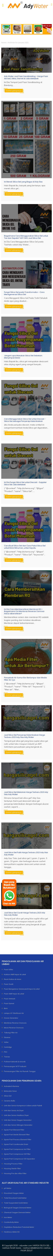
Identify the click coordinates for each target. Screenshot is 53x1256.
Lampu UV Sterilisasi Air (14, 1013)
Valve (6, 1042)
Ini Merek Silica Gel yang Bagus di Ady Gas (23, 182)
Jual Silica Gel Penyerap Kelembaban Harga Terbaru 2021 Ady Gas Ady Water (24, 736)
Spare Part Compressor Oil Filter (17, 1154)
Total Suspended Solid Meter (16, 1203)
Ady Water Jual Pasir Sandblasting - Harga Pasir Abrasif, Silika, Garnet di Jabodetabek (26, 77)
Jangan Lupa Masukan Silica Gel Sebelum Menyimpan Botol (23, 356)
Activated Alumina (11, 1086)
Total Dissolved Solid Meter (15, 1198)
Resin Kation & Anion (12, 979)
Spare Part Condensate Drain (16, 1144)
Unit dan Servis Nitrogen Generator (18, 1125)
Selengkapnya (13, 91)
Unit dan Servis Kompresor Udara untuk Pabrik (23, 1105)
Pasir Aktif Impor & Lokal (14, 994)
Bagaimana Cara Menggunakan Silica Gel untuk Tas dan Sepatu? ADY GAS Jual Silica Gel (26, 237)
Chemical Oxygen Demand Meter (17, 1212)
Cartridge (8, 1047)
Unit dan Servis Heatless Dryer (16, 1115)
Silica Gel (7, 1096)
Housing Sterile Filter (12, 1168)
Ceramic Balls (9, 1101)
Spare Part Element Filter (14, 1130)
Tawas (7, 1057)
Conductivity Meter (11, 1222)
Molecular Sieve (10, 1091)
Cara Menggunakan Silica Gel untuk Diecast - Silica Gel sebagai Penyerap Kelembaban (25, 420)
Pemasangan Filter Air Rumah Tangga (19, 1071)
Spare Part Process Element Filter (17, 1139)
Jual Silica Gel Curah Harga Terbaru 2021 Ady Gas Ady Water (24, 914)
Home (3, 42)
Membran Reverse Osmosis (15, 1023)
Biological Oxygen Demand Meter (17, 1208)
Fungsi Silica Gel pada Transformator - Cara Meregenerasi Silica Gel (24, 293)
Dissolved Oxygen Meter (14, 1193)
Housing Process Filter (13, 1164)
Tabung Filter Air (11, 1033)
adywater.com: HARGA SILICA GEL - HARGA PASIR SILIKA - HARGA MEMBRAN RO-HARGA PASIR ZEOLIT (26, 1248)
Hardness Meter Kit (12, 1232)
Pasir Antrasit (9, 999)
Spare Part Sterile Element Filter (17, 1134)
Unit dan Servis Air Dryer (14, 1110)
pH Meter (7, 1188)
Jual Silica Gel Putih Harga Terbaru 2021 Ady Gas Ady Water (26, 853)
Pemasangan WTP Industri (15, 1066)
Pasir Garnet (9, 1003)
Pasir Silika (8, 969)
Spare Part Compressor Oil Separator (19, 1159)
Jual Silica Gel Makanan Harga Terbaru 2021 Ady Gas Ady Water (26, 793)
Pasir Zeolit (8, 984)
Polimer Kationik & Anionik (14, 1062)
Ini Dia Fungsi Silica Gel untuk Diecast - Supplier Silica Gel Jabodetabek (25, 483)
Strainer (7, 1037)
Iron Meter (8, 1217)
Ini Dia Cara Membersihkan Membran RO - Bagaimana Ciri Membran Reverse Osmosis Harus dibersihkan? (24, 611)
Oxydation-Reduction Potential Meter (19, 1227)
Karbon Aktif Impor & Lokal (15, 974)
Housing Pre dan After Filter (15, 1173)
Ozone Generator (11, 1018)
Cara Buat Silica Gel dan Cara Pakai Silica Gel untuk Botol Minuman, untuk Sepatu (25, 547)
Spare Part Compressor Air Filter (17, 1149)
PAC (5, 1052)
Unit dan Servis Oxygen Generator (18, 1120)
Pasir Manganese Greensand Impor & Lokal (22, 989)
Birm (6, 1008)
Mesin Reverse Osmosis (14, 1028)
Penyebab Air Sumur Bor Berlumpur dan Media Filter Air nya (25, 679)
